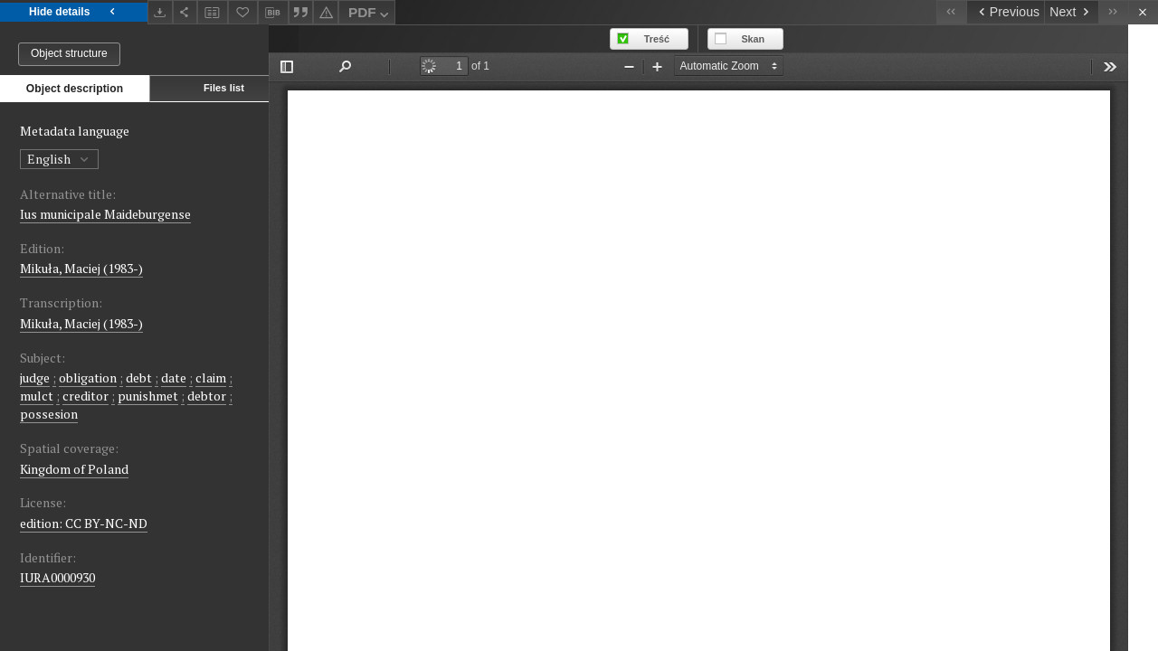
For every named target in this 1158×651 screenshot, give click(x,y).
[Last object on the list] (1113, 12)
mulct (36, 395)
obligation (88, 377)
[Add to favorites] (243, 12)
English (59, 158)
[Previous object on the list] (1005, 12)
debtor (206, 395)
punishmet (148, 395)
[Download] (160, 12)
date (173, 377)
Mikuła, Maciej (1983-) (81, 268)
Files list (224, 87)
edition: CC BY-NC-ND (83, 523)
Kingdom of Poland (74, 468)
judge (35, 377)
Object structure (69, 53)
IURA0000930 (57, 577)
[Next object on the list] (1071, 12)
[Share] (185, 12)
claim (210, 377)
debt (139, 377)
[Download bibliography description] (273, 12)
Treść (686, 38)
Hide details (74, 12)
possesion (49, 413)
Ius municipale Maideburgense (105, 213)
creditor (85, 395)
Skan (783, 38)
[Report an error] (325, 12)
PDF (370, 15)
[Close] (1143, 12)
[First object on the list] (951, 12)
